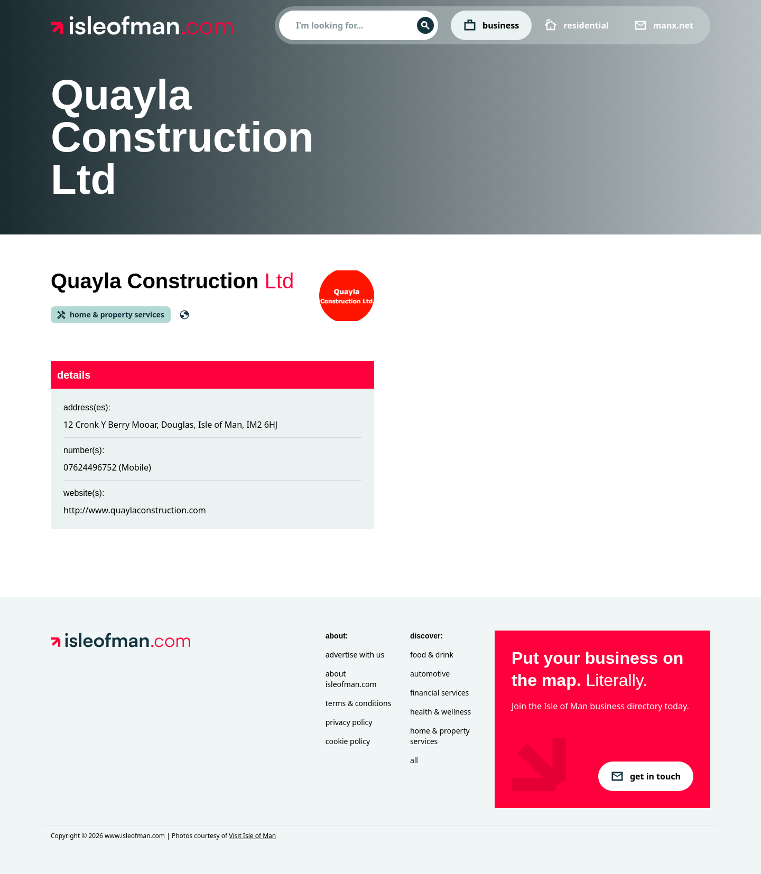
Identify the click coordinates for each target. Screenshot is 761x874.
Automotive (430, 674)
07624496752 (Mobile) (107, 467)
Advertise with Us (355, 655)
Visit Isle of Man (252, 835)
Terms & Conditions (359, 703)
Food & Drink (431, 655)
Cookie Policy (348, 741)
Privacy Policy (349, 722)
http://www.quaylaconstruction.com (134, 510)
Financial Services (439, 693)
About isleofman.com (351, 679)
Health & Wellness (440, 712)
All (414, 760)
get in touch (646, 776)
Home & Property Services (440, 736)
